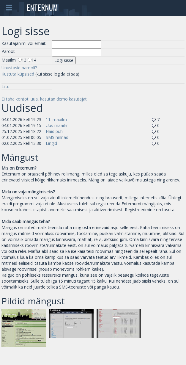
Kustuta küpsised (17, 74)
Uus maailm (57, 125)
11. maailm (56, 119)
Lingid (51, 143)
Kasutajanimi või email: (23, 43)
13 (24, 60)
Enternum (42, 7)
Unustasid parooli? (19, 68)
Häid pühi (55, 131)
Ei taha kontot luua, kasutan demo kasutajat (44, 99)
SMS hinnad (57, 137)
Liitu (5, 86)
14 (33, 60)
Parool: (8, 51)
